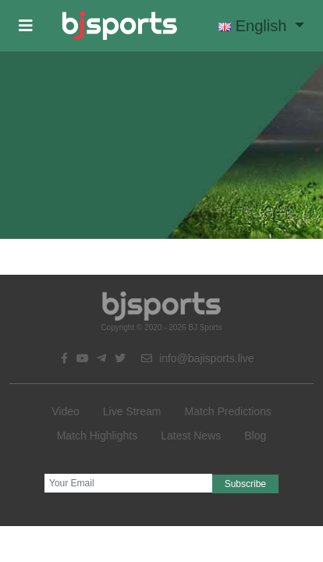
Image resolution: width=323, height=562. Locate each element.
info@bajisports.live (197, 358)
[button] (25, 26)
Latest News (191, 435)
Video (65, 411)
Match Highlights (97, 435)
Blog (255, 435)
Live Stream (132, 411)
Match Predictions (227, 411)
